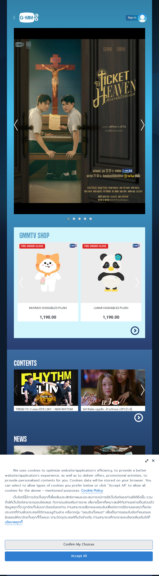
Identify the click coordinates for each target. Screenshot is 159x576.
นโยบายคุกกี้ (13, 522)
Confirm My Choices (78, 544)
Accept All (79, 556)
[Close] (153, 460)
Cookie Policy (92, 490)
